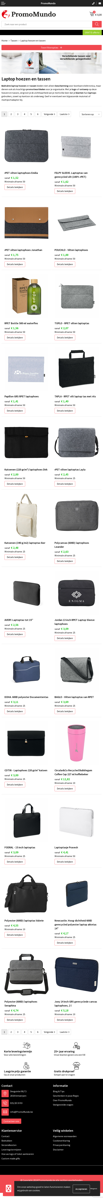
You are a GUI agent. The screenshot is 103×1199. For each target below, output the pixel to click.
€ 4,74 (11, 1016)
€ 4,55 (11, 931)
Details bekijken (15, 186)
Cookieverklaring (61, 1146)
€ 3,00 (11, 779)
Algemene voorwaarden (65, 1142)
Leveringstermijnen (11, 1155)
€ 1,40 (61, 402)
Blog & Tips (58, 1097)
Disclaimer (58, 1155)
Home (4, 40)
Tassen (13, 40)
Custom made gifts (10, 1164)
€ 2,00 (11, 476)
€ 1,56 (11, 328)
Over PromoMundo (62, 1106)
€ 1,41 (11, 402)
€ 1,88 (61, 255)
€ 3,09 (61, 632)
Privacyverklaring (61, 1151)
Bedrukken (6, 1146)
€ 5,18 (61, 1016)
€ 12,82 (62, 783)
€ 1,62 (61, 181)
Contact (5, 1142)
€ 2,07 (61, 328)
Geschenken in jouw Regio (66, 1101)
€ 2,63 (61, 554)
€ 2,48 (11, 550)
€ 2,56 (11, 628)
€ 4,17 (61, 939)
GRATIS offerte (92, 32)
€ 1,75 (11, 255)
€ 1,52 (11, 177)
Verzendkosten (8, 1151)
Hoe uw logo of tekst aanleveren (17, 1160)
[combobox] (46, 24)
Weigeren (93, 1189)
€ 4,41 (61, 857)
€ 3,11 (11, 705)
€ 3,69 (61, 705)
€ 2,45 (61, 476)
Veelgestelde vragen (63, 1110)
